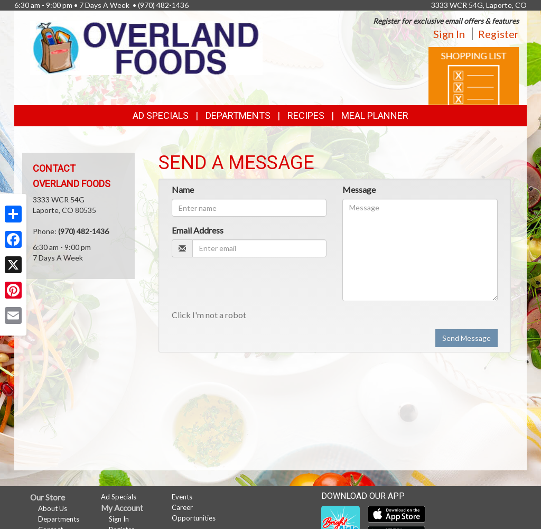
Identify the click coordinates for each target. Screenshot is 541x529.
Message (359, 189)
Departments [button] (238, 115)
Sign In (449, 33)
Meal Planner (374, 115)
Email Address (197, 230)
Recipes (305, 115)
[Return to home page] (146, 47)
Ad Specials (161, 115)
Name (183, 189)
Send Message (466, 337)
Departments (58, 519)
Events (182, 497)
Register (498, 33)
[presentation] (252, 286)
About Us (52, 508)
